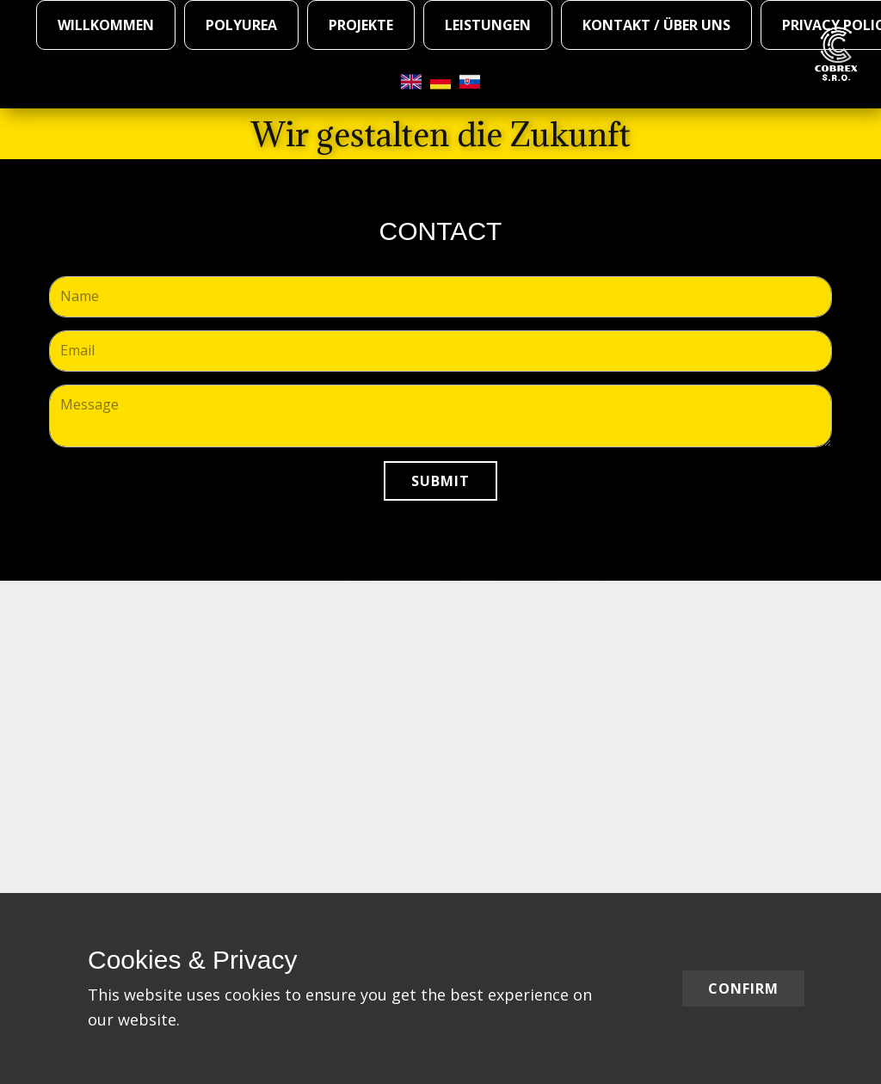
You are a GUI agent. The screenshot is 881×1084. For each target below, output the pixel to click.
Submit (440, 480)
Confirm (743, 988)
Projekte (361, 24)
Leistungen (488, 24)
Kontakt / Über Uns (656, 24)
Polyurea (241, 24)
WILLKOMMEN (106, 24)
